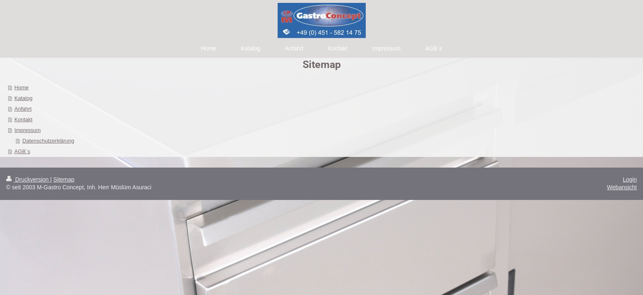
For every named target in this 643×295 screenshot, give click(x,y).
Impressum (27, 130)
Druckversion (28, 179)
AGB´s (22, 151)
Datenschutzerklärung (48, 141)
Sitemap (63, 179)
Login (630, 179)
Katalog (23, 98)
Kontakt (23, 119)
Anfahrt (23, 109)
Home (21, 87)
